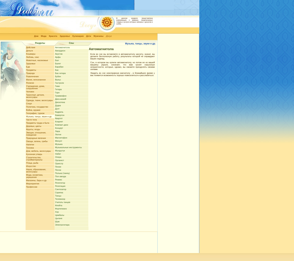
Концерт (59, 128)
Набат (58, 154)
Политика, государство (37, 107)
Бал (57, 60)
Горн (57, 92)
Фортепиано (61, 209)
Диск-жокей (60, 99)
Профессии (31, 187)
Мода (43, 36)
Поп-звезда (60, 176)
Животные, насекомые (37, 60)
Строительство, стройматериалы (34, 158)
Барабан (59, 67)
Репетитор (60, 183)
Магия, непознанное (36, 80)
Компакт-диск (61, 125)
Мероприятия (32, 183)
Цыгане (58, 218)
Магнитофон (61, 138)
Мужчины (98, 36)
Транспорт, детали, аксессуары (35, 96)
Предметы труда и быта (37, 123)
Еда (28, 67)
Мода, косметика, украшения (34, 176)
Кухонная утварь (34, 154)
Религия (30, 83)
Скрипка (59, 192)
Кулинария (78, 36)
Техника (30, 148)
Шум (57, 221)
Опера (58, 157)
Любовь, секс (32, 57)
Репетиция (60, 186)
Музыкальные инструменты (68, 147)
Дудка (58, 105)
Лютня (58, 134)
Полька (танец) (62, 173)
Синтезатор (60, 189)
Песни (58, 170)
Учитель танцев (62, 202)
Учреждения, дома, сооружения (35, 87)
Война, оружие (33, 110)
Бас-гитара (60, 73)
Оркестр (59, 163)
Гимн (57, 86)
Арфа (58, 57)
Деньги (29, 51)
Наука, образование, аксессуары (36, 170)
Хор (57, 212)
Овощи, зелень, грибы (37, 141)
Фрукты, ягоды (33, 129)
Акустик (59, 54)
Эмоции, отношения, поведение (36, 133)
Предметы (31, 70)
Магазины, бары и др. (36, 180)
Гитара (58, 89)
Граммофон (60, 96)
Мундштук (60, 150)
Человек (30, 91)
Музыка (59, 144)
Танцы (58, 196)
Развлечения (32, 76)
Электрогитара (62, 225)
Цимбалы (59, 215)
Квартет (59, 118)
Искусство (31, 166)
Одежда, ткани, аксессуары (39, 100)
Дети (88, 36)
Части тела (31, 120)
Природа (30, 73)
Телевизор (60, 199)
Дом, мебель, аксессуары (38, 151)
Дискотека (60, 102)
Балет (58, 63)
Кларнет (59, 121)
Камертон (59, 115)
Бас (57, 70)
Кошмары (30, 54)
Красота (53, 36)
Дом (36, 36)
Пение (58, 167)
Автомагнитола (62, 47)
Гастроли (59, 83)
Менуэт (58, 141)
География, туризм (35, 113)
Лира (57, 131)
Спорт (29, 103)
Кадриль (59, 112)
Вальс (58, 80)
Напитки (30, 144)
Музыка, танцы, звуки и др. (39, 116)
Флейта (58, 205)
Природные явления (36, 138)
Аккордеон (60, 51)
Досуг (109, 36)
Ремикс (58, 179)
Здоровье (65, 36)
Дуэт (57, 109)
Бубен (58, 76)
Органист (59, 160)
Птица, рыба (32, 163)
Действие (30, 47)
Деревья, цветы (33, 126)
